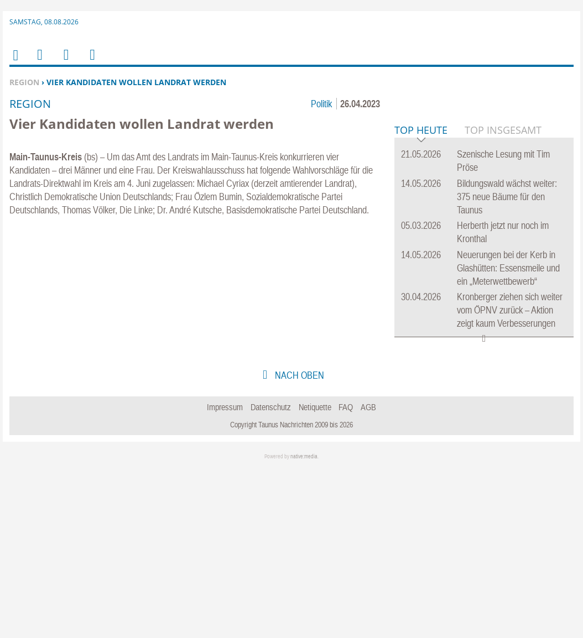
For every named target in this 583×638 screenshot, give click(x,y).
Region (24, 82)
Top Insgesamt (503, 299)
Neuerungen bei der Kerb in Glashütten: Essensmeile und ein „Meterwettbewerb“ (508, 437)
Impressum (225, 576)
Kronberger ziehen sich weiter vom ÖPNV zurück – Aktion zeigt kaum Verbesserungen (510, 479)
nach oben (298, 544)
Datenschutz (271, 576)
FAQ (346, 576)
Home (15, 62)
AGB (368, 576)
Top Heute (420, 300)
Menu (39, 61)
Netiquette (315, 576)
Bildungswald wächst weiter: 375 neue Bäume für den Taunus (507, 366)
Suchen (64, 61)
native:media (303, 626)
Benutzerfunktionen (91, 61)
